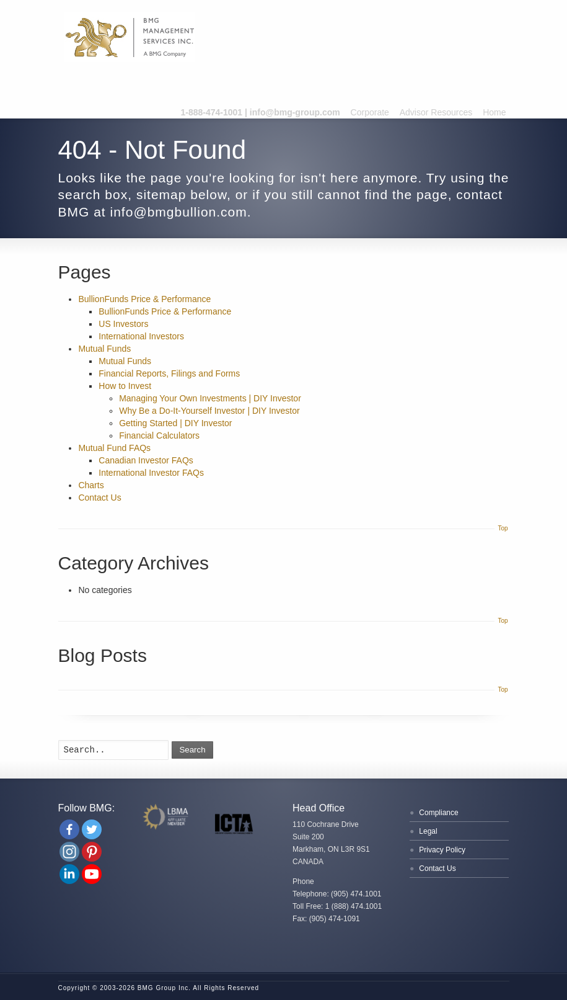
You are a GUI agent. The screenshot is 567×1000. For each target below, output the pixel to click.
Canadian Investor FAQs (146, 460)
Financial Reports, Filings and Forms (169, 373)
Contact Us (99, 497)
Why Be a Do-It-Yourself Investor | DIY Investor (209, 411)
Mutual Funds (104, 349)
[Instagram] (69, 852)
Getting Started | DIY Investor (175, 423)
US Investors (123, 324)
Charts (90, 485)
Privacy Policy (442, 850)
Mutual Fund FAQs (114, 448)
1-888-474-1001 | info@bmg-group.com (260, 112)
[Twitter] (92, 829)
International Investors (141, 336)
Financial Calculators (159, 435)
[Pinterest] (92, 852)
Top (503, 528)
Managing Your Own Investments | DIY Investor (210, 398)
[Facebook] (69, 829)
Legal (428, 831)
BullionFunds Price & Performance (144, 299)
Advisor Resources (436, 112)
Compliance (438, 812)
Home (494, 112)
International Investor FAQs (151, 473)
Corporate (370, 112)
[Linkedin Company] (69, 874)
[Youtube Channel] (92, 874)
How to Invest (125, 386)
